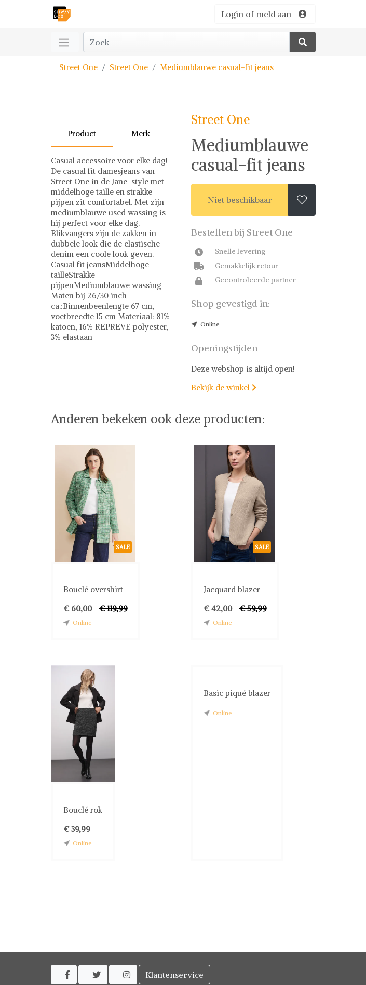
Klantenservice (174, 974)
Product (81, 134)
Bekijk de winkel (223, 387)
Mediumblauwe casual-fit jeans (217, 67)
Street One (78, 67)
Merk (140, 134)
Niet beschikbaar (240, 200)
